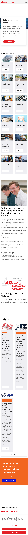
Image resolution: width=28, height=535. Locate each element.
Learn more (9, 41)
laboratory (12, 252)
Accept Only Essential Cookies (14, 529)
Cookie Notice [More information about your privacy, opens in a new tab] (8, 523)
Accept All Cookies (13, 532)
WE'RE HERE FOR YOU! (9, 480)
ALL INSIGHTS (13, 454)
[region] (14, 525)
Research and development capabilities (10, 267)
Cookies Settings (14, 525)
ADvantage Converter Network (9, 299)
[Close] (26, 517)
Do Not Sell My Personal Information (9, 507)
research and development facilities (16, 230)
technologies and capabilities (9, 30)
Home (2, 49)
